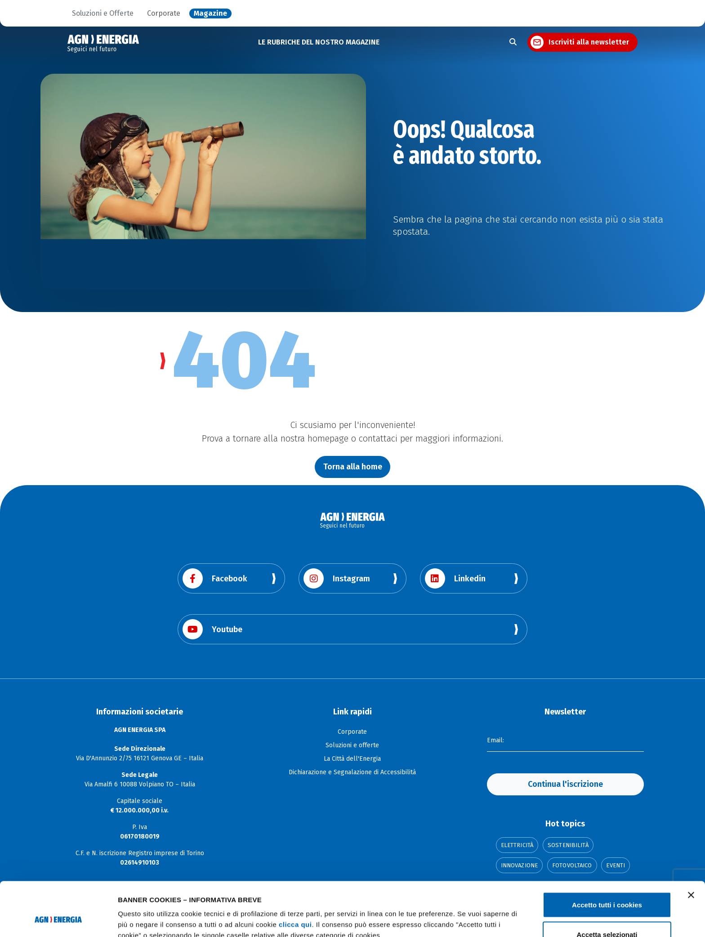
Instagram (336, 578)
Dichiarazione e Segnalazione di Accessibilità (352, 772)
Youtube (212, 629)
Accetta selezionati (606, 884)
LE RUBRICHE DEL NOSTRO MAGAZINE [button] (318, 42)
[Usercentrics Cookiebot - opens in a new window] (58, 919)
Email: (495, 740)
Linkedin (455, 578)
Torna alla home (352, 467)
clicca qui (295, 874)
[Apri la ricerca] (513, 42)
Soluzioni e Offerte (103, 13)
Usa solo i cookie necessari (607, 913)
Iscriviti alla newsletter (589, 42)
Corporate (163, 13)
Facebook (215, 578)
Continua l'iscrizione (565, 784)
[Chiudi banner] (691, 844)
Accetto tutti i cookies (607, 854)
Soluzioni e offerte (352, 745)
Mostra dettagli (473, 914)
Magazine (210, 13)
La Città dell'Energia (352, 759)
